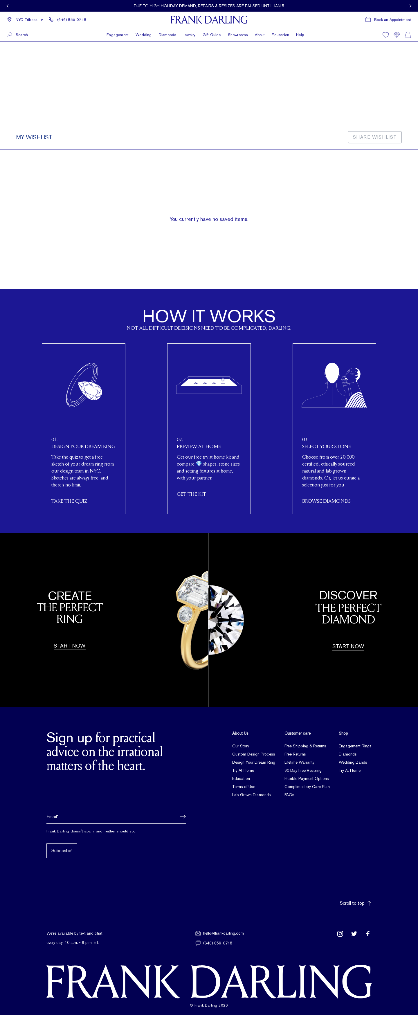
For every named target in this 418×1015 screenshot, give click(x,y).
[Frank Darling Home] (209, 20)
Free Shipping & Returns (305, 746)
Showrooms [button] (238, 35)
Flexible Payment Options (306, 778)
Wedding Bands (353, 762)
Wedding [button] (144, 35)
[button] (25, 20)
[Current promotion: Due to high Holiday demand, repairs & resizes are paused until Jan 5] (209, 6)
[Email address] (116, 817)
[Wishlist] (386, 35)
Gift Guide (212, 35)
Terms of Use (243, 786)
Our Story (240, 746)
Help (300, 35)
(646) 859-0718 (71, 19)
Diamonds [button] (167, 35)
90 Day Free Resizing (303, 770)
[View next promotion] (410, 5)
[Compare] (397, 35)
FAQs (289, 794)
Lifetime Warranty (299, 762)
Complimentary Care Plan (307, 786)
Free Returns (295, 754)
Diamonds (348, 754)
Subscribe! (61, 850)
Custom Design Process (253, 754)
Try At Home (243, 770)
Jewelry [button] (189, 35)
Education (280, 35)
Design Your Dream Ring (253, 762)
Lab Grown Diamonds (251, 794)
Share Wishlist (375, 137)
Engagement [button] (118, 35)
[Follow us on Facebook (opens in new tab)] (368, 938)
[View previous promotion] (7, 5)
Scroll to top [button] (356, 903)
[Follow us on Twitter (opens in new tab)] (354, 938)
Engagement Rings (355, 746)
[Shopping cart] (408, 35)
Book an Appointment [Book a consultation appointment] (392, 19)
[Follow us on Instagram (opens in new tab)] (340, 938)
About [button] (260, 35)
